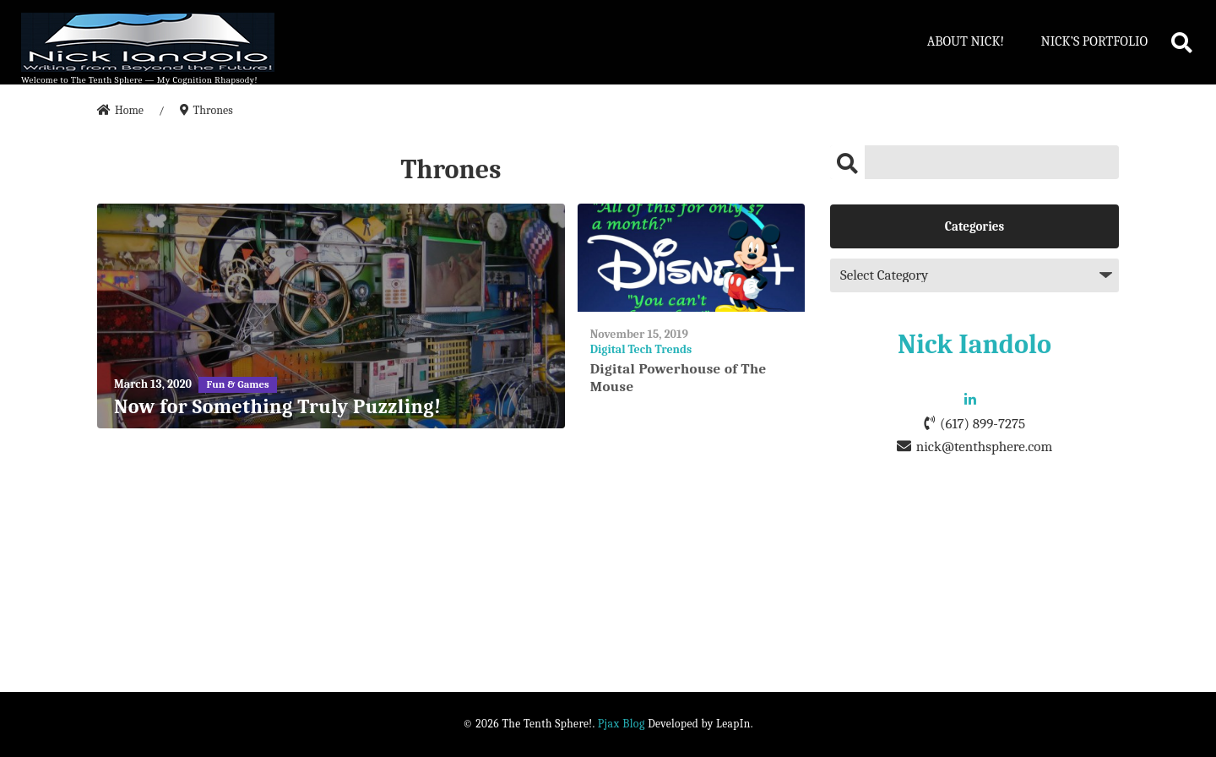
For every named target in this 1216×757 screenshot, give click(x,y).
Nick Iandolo (974, 344)
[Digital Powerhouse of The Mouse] (691, 258)
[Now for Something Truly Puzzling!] (331, 316)
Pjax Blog (621, 723)
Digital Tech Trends (641, 349)
